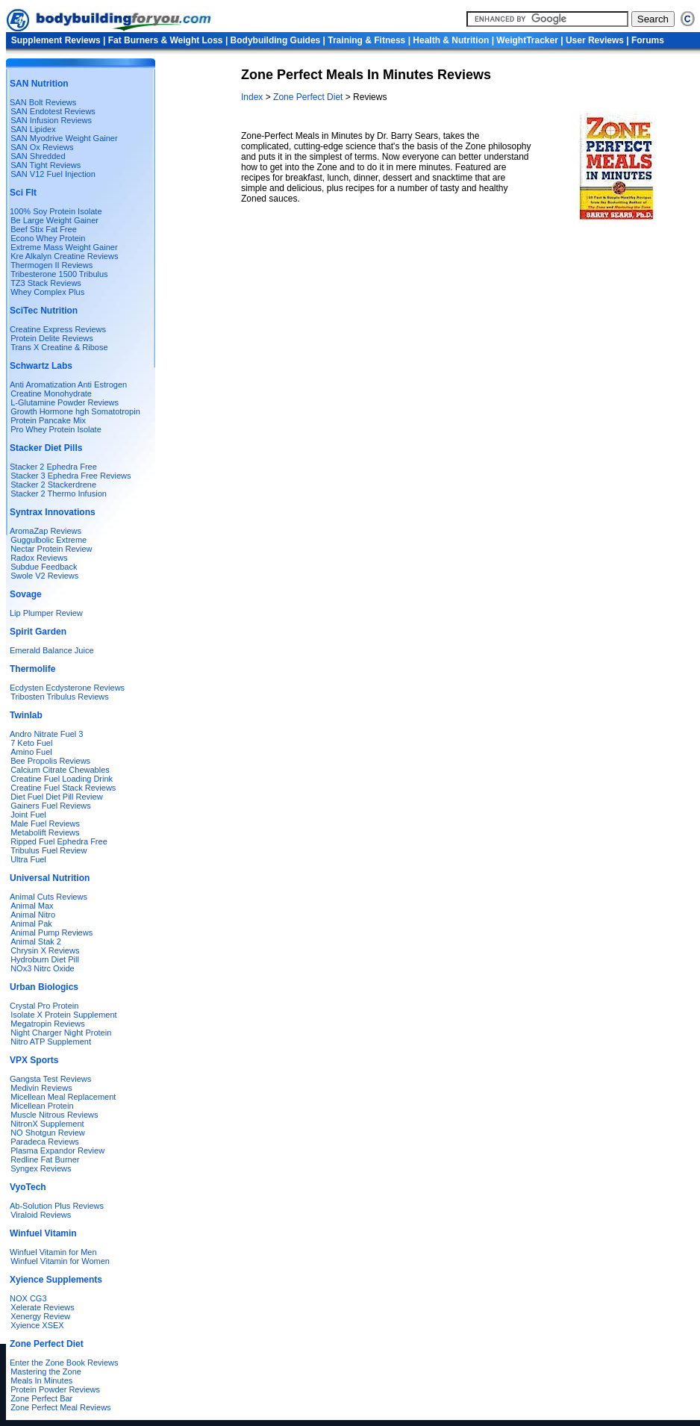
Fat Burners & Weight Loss (165, 40)
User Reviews (595, 40)
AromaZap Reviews (45, 530)
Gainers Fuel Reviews (50, 805)
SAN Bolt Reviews (43, 102)
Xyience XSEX (37, 1325)
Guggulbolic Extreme (48, 539)
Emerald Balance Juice (52, 650)
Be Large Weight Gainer (54, 220)
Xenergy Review (40, 1316)
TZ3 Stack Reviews (45, 282)
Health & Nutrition (451, 40)
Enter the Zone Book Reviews (64, 1362)
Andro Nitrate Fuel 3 (46, 733)
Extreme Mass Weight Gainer (63, 247)
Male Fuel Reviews (45, 823)
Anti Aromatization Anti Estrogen (68, 384)
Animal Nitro (32, 914)
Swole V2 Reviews (44, 575)
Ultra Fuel (28, 859)
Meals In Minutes (41, 1380)
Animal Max (31, 905)
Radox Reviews (38, 557)
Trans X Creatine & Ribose (58, 347)
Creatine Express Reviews (58, 329)
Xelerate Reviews (42, 1307)
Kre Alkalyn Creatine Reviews (64, 256)
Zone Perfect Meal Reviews (60, 1407)
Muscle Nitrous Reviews (54, 1114)
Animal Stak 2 (35, 941)
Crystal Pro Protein (44, 1005)
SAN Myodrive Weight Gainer (63, 138)
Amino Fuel (31, 751)
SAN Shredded (37, 156)
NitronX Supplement (47, 1123)
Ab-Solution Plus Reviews (57, 1205)
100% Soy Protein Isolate (56, 211)
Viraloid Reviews (40, 1214)
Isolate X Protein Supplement (63, 1014)
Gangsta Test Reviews (50, 1078)
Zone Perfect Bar (41, 1398)
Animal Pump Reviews (51, 932)
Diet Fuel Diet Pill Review (56, 796)
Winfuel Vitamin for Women (60, 1261)
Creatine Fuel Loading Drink (61, 778)
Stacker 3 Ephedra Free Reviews (70, 475)
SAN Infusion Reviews (51, 120)
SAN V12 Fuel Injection (53, 173)
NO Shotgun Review (47, 1132)
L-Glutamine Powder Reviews (64, 402)
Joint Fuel (28, 814)
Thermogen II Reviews (51, 265)
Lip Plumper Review (46, 612)
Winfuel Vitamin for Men (53, 1252)
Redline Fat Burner (44, 1159)
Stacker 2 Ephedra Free (53, 466)
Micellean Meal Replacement (63, 1096)
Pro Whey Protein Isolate (55, 429)
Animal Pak (31, 923)
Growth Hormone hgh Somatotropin (75, 411)
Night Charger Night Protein (60, 1032)
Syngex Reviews (40, 1168)
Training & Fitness (366, 40)
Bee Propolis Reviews (50, 760)
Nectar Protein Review (51, 548)
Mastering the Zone (45, 1371)
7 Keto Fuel (31, 742)
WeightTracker (526, 40)
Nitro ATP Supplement (50, 1041)
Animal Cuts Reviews (48, 896)
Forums (647, 40)
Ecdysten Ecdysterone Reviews (67, 687)
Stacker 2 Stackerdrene (53, 484)
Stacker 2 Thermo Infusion (58, 493)
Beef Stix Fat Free (43, 229)
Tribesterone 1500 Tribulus (58, 274)
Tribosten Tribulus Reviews (59, 696)
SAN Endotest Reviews (53, 111)
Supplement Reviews (56, 40)
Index (253, 97)
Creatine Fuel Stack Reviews (63, 787)
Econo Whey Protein (47, 238)
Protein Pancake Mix (48, 420)
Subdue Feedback (43, 566)
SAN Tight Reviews (45, 165)
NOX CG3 (28, 1298)
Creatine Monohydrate (51, 393)
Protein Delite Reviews (51, 338)
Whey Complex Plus (47, 291)
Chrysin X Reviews (44, 950)
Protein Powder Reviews (55, 1389)
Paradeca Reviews (44, 1141)
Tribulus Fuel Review (48, 850)
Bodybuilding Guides (276, 40)
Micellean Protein (41, 1105)
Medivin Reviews (41, 1087)
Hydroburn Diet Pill (44, 959)
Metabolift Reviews (44, 832)
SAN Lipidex (33, 129)
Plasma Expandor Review (57, 1150)
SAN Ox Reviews (41, 147)
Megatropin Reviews (47, 1023)
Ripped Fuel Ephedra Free (58, 841)
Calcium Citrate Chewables (60, 769)
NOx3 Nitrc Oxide (42, 968)
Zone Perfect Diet (308, 97)
